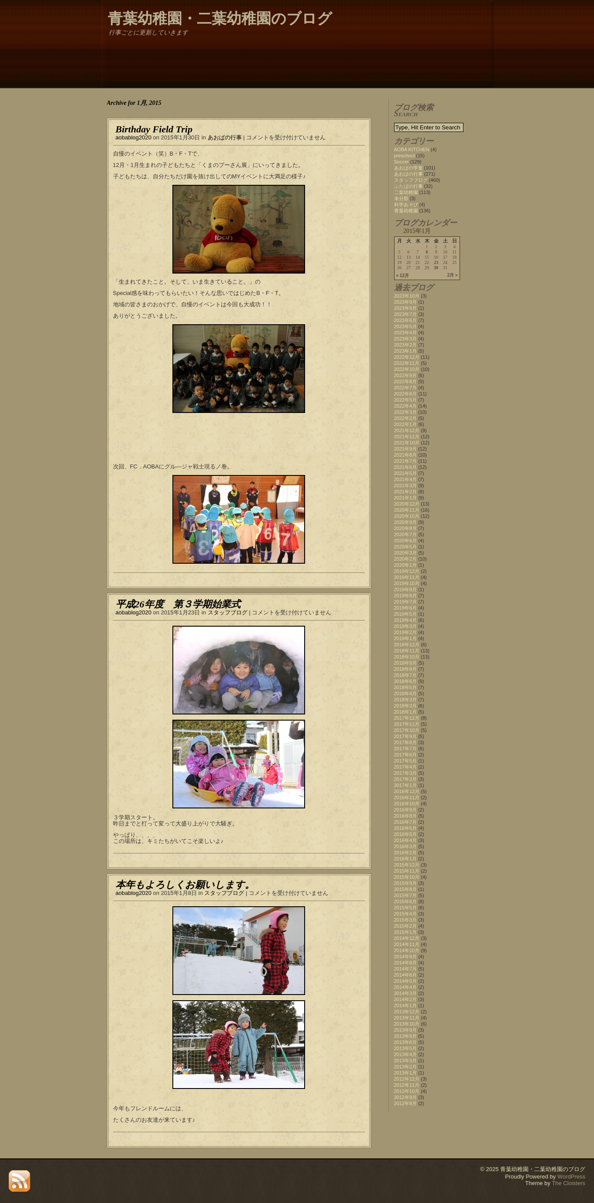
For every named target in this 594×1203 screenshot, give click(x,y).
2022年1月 (405, 424)
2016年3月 (405, 846)
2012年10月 (407, 1091)
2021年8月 (405, 455)
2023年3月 (405, 338)
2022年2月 (405, 418)
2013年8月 (405, 1036)
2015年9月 (405, 883)
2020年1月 (405, 565)
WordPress (571, 1176)
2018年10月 (407, 656)
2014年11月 (407, 944)
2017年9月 (405, 736)
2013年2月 (405, 1066)
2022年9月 (405, 375)
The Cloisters (568, 1183)
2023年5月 (405, 326)
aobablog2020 (133, 137)
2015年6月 (405, 901)
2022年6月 (405, 393)
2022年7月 (405, 387)
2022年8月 (405, 381)
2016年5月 (405, 834)
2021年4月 (405, 479)
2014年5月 (405, 981)
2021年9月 (405, 448)
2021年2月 (405, 491)
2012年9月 (405, 1097)
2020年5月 (405, 546)
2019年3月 (405, 626)
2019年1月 (405, 638)
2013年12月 (407, 1011)
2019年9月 (405, 589)
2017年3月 (405, 773)
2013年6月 (405, 1042)
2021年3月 (405, 485)
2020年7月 (405, 534)
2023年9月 (405, 302)
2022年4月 (405, 406)
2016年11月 (407, 797)
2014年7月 (405, 968)
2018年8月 (405, 669)
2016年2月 (405, 852)
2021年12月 (407, 430)
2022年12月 (407, 357)
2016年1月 (405, 858)
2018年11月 (407, 650)
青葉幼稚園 (406, 210)
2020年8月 (405, 528)
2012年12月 (407, 1079)
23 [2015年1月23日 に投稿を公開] (436, 262)
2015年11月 (407, 871)
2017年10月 (407, 730)
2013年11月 (407, 1017)
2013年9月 (405, 1030)
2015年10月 (407, 877)
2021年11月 (407, 436)
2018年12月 (407, 644)
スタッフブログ (227, 612)
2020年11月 (407, 510)
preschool (404, 155)
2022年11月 (407, 363)
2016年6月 (405, 828)
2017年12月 (407, 718)
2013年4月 (405, 1054)
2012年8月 (405, 1103)
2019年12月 (407, 571)
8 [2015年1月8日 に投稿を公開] (427, 252)
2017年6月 (405, 754)
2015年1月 (405, 932)
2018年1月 (405, 711)
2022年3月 (405, 412)
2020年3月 (405, 552)
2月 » (452, 275)
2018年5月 (405, 687)
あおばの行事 (225, 137)
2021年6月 (405, 467)
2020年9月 (405, 522)
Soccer (401, 161)
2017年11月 (407, 724)
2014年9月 (405, 956)
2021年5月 (405, 473)
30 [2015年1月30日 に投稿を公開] (436, 268)
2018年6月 (405, 681)
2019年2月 (405, 632)
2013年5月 (405, 1048)
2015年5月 (405, 907)
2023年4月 (405, 332)
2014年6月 (405, 975)
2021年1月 (405, 497)
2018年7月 (405, 675)
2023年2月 (405, 344)
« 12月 (402, 275)
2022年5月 (405, 399)
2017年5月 (405, 760)
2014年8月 (405, 962)
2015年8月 (405, 889)
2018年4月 (405, 693)
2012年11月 (407, 1085)
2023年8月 (405, 308)
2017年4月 (405, 767)
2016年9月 (405, 809)
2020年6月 (405, 540)
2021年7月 (405, 461)
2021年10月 (407, 442)
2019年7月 (405, 601)
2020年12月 (407, 503)
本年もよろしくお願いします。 (185, 884)
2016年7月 (405, 822)
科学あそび (406, 204)
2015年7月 (405, 895)
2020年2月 (405, 559)
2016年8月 (405, 815)
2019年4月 (405, 620)
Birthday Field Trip (154, 129)
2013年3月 (405, 1060)
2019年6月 (405, 607)
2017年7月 (405, 748)
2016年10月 (407, 803)
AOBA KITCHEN (411, 149)
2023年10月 (407, 295)
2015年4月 (405, 913)
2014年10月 (407, 950)
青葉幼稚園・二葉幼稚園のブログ (220, 18)
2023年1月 (405, 351)
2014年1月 (405, 1005)
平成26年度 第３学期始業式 (178, 604)
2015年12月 (407, 864)
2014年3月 (405, 993)
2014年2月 (405, 999)
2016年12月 (407, 791)
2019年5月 (405, 614)
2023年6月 (405, 320)
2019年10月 (407, 583)
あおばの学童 (408, 167)
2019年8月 (405, 595)
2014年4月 (405, 987)
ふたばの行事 (408, 186)
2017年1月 (405, 785)
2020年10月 (407, 516)
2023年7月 (405, 314)
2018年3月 (405, 699)
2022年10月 (407, 369)
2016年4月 (405, 840)
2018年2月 (405, 705)
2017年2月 (405, 779)
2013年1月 (405, 1072)
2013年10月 (407, 1023)
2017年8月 (405, 742)
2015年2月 (405, 926)
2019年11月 (407, 577)
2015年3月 (405, 919)
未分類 (401, 198)
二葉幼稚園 (406, 192)
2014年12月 (407, 938)
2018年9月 (405, 663)
